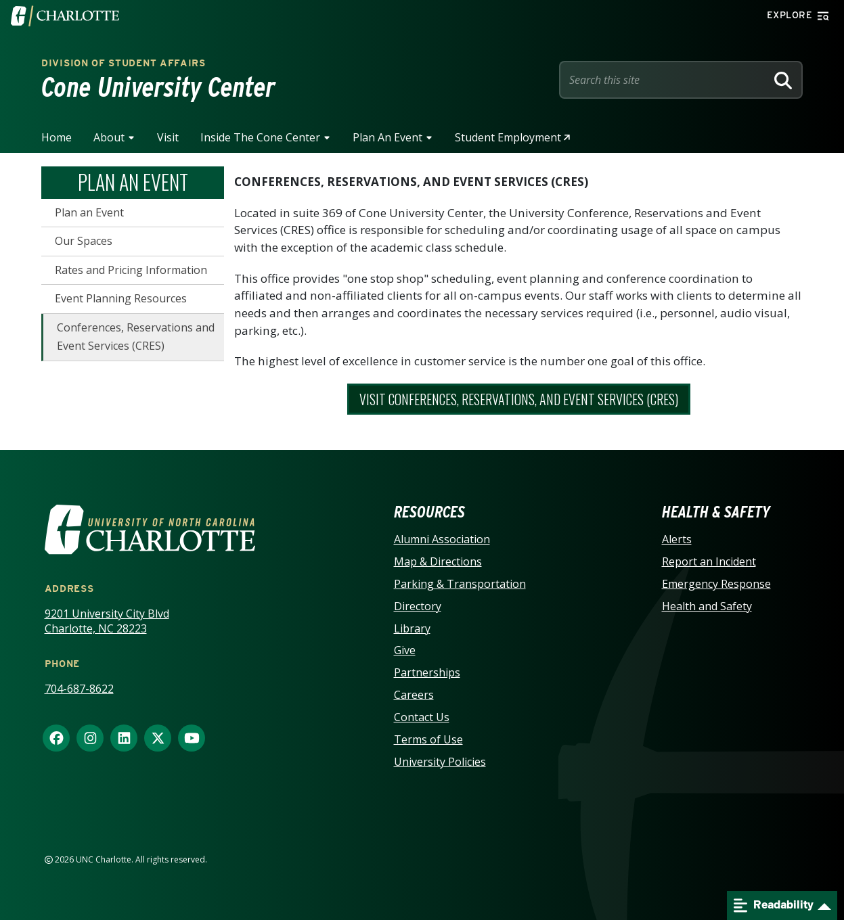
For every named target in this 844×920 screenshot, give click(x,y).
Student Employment (508, 137)
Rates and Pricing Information (131, 269)
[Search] (783, 80)
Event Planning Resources (121, 298)
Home (56, 137)
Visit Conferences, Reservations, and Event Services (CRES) (518, 399)
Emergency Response (716, 583)
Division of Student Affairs (123, 63)
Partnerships (427, 672)
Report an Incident (709, 561)
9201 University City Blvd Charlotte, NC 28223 (107, 621)
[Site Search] (665, 79)
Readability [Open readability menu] (774, 905)
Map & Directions (438, 561)
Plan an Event (387, 137)
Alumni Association (442, 539)
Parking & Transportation (460, 583)
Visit (168, 137)
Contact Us (421, 717)
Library (412, 628)
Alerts (677, 539)
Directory (417, 606)
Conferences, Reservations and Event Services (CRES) (136, 337)
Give (405, 650)
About (109, 137)
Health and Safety (707, 606)
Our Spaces (83, 240)
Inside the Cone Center (260, 137)
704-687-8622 (79, 688)
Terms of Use (428, 739)
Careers (414, 694)
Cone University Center (158, 87)
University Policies (440, 761)
